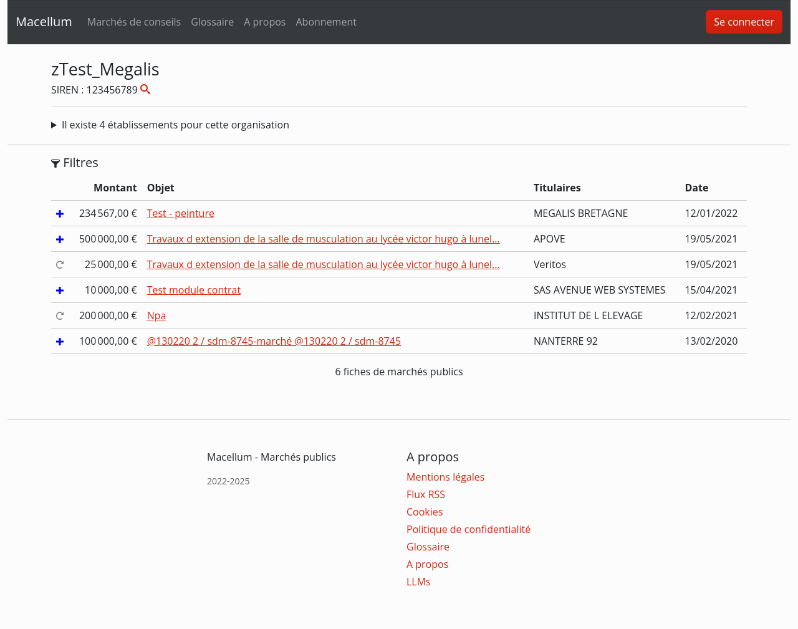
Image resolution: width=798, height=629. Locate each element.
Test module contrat (194, 290)
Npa (156, 315)
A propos (265, 22)
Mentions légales (445, 477)
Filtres (75, 162)
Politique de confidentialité (468, 529)
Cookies (424, 512)
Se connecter (744, 22)
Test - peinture (180, 213)
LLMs (418, 581)
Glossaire (212, 22)
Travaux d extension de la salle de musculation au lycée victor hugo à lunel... (323, 239)
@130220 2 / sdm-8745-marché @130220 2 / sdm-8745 (274, 341)
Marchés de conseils (134, 22)
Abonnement (326, 22)
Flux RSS (425, 494)
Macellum (44, 21)
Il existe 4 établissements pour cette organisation (175, 125)
